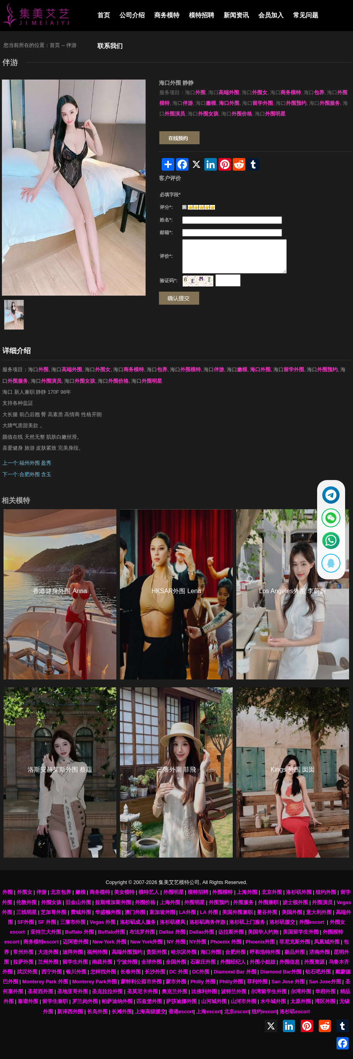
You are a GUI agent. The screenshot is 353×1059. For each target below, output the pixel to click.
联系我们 (110, 46)
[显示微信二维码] (328, 516)
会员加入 (271, 15)
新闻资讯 (236, 15)
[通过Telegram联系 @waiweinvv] (328, 489)
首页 (103, 15)
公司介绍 (132, 15)
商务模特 (166, 15)
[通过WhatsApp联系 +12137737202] (328, 542)
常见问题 (305, 15)
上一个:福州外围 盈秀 (26, 463)
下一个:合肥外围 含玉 (26, 474)
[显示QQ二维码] (328, 568)
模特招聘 (201, 15)
